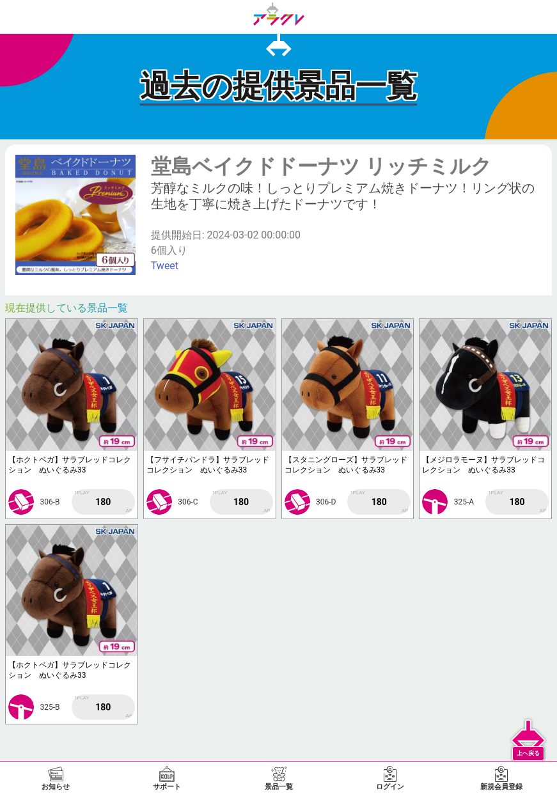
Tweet (164, 266)
